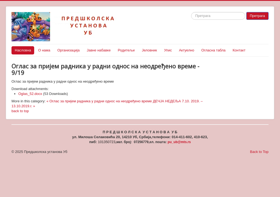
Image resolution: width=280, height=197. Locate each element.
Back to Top (259, 152)
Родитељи (126, 50)
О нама (44, 50)
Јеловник (149, 50)
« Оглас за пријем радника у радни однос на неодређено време (99, 101)
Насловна (23, 50)
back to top (20, 111)
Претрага (257, 16)
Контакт (239, 50)
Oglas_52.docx (30, 94)
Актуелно (186, 50)
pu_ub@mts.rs (179, 142)
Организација (68, 50)
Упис (168, 50)
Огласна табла (213, 50)
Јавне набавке (98, 50)
